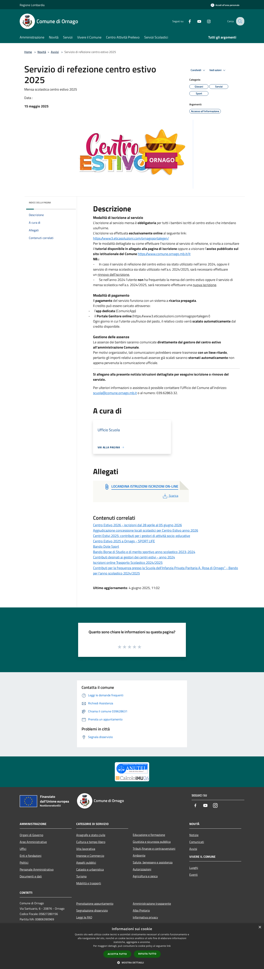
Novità (41, 52)
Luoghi (193, 867)
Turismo (81, 876)
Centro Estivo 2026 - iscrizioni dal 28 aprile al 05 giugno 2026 (137, 525)
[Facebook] (186, 21)
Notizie (193, 835)
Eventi (193, 874)
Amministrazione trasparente (152, 903)
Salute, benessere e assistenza (152, 862)
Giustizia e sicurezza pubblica (152, 841)
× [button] (259, 927)
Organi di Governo (31, 835)
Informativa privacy (145, 917)
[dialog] (132, 946)
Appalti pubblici (86, 862)
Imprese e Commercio (90, 855)
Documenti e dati (31, 876)
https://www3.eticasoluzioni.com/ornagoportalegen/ (131, 238)
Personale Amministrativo (36, 869)
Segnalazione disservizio (92, 910)
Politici (24, 862)
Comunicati (196, 842)
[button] (132, 962)
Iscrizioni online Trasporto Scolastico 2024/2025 (128, 562)
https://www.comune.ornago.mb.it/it (164, 253)
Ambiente (139, 855)
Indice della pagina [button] (40, 202)
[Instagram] (206, 21)
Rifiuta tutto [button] (147, 953)
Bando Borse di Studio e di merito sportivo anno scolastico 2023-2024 (144, 551)
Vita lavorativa (85, 848)
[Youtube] (196, 21)
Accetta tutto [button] (117, 954)
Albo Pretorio (141, 910)
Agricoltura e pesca (145, 876)
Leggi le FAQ (84, 917)
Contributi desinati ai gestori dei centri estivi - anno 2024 (134, 557)
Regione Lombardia (32, 5)
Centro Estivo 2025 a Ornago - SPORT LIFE (124, 541)
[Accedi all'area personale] (225, 5)
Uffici (23, 848)
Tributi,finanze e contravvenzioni (154, 848)
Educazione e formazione (149, 834)
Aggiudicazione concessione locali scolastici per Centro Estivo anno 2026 (145, 530)
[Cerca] (239, 21)
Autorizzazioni (142, 869)
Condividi (198, 70)
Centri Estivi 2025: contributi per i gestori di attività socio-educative (141, 535)
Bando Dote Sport (106, 546)
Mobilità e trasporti (88, 883)
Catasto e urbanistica (90, 869)
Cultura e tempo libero (90, 842)
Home (28, 52)
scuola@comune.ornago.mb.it (115, 392)
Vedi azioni (218, 70)
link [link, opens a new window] (169, 946)
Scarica (170, 495)
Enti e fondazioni (30, 855)
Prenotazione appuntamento (94, 903)
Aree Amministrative (33, 842)
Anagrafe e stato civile (90, 835)
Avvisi (55, 52)
